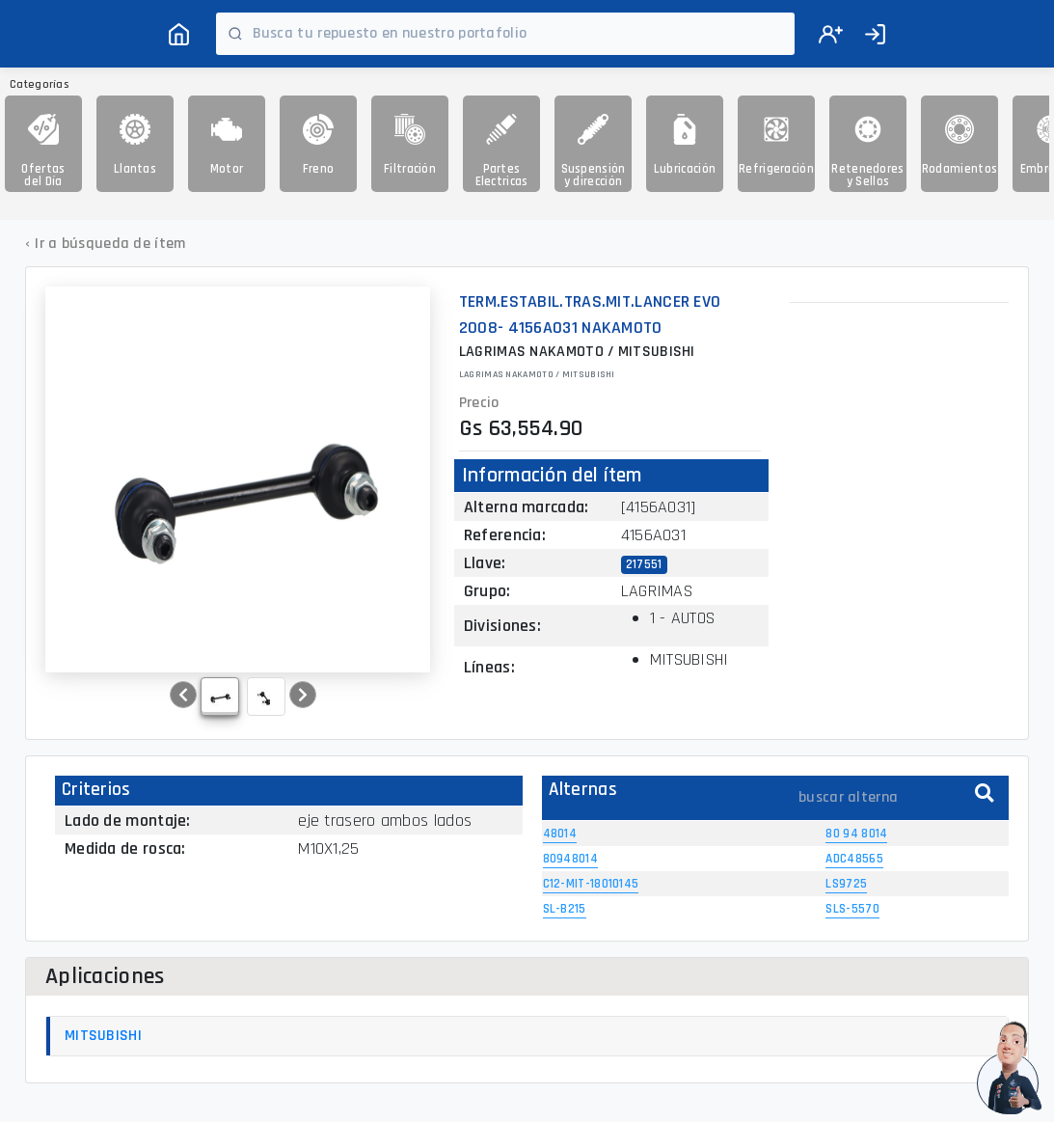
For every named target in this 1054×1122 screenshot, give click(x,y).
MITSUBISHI (103, 1036)
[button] (183, 694)
